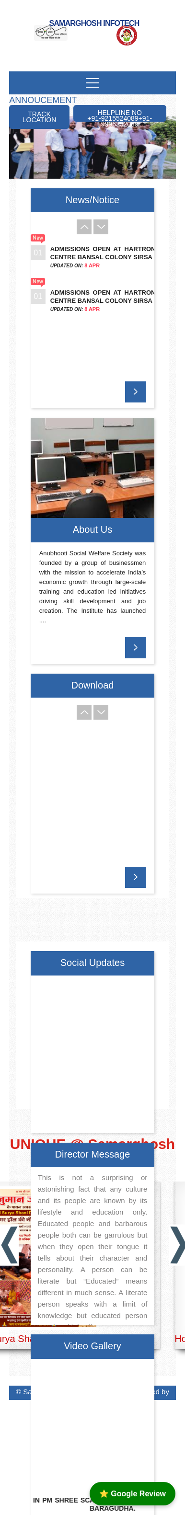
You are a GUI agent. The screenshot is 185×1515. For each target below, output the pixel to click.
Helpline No (120, 115)
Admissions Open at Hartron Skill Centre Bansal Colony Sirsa (113, 253)
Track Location (40, 117)
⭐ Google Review (132, 1494)
